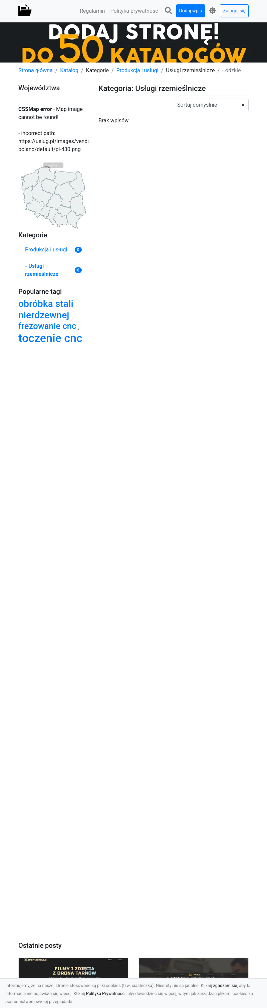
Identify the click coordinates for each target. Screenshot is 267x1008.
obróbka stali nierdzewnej (45, 309)
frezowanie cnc (48, 326)
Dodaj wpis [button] (190, 10)
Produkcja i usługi (137, 70)
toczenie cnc (50, 338)
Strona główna (35, 70)
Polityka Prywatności (106, 993)
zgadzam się (225, 985)
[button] (168, 11)
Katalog (69, 70)
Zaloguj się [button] (234, 10)
